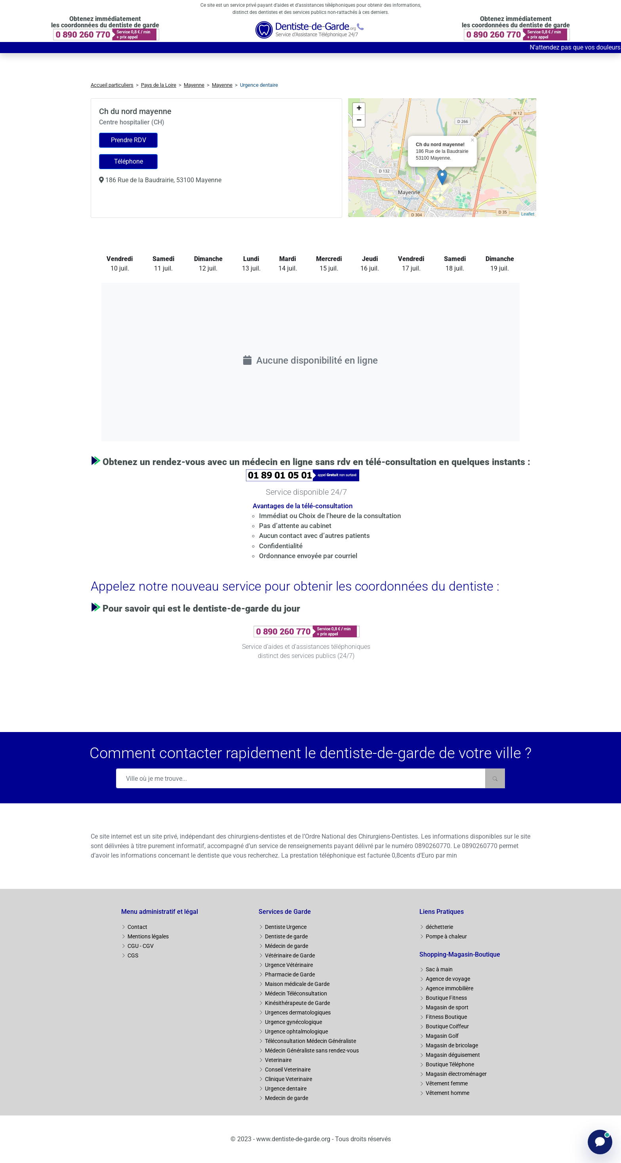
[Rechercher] (495, 778)
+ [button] (359, 109)
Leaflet (527, 214)
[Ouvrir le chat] (600, 1142)
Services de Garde (285, 911)
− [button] (359, 121)
